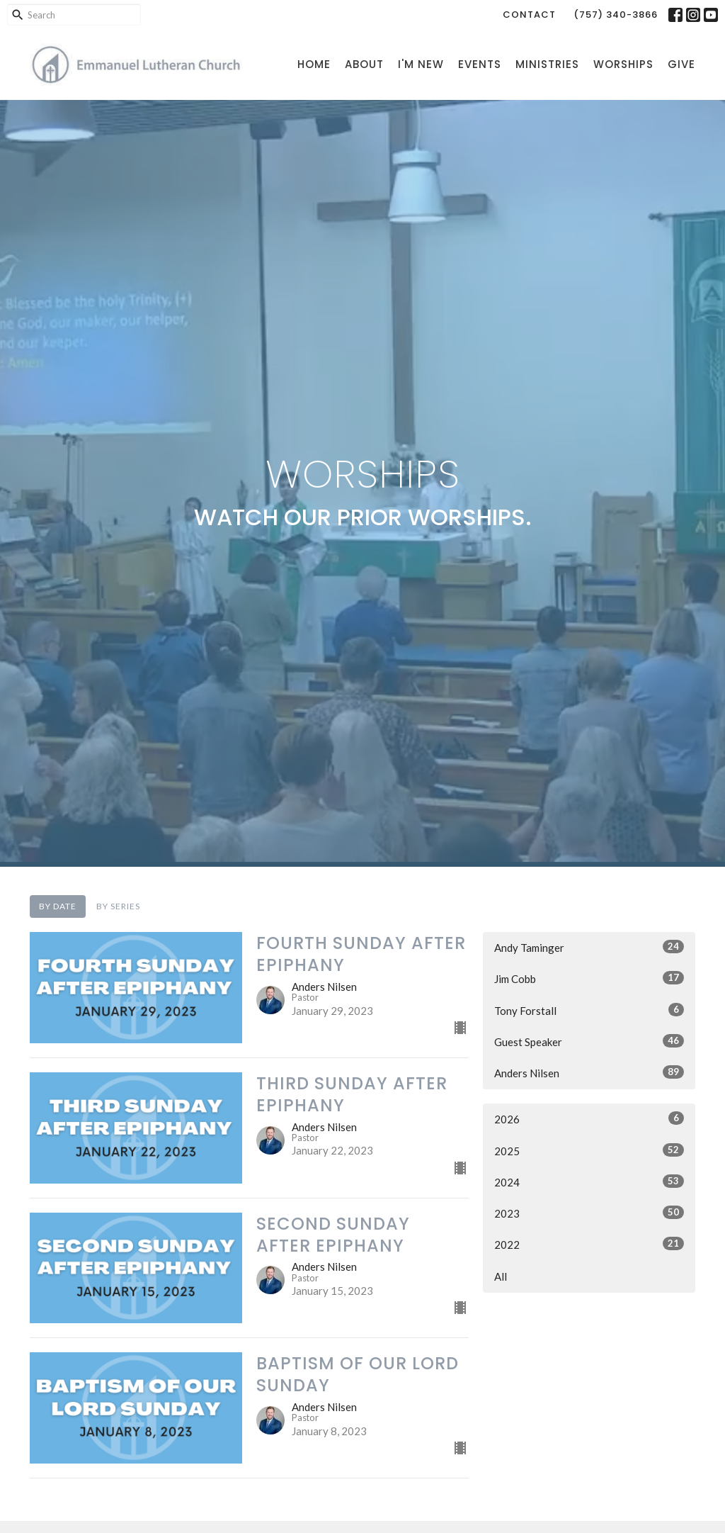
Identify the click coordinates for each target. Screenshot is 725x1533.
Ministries (547, 64)
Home (314, 64)
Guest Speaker (589, 1041)
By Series (118, 906)
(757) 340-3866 (615, 14)
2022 (589, 1244)
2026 (589, 1118)
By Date (57, 906)
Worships (623, 64)
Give (681, 64)
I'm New (421, 64)
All (500, 1276)
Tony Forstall (589, 1010)
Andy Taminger (589, 947)
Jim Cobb (589, 978)
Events (479, 64)
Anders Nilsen (589, 1072)
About (364, 64)
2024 (589, 1181)
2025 (589, 1150)
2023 (589, 1213)
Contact (529, 14)
